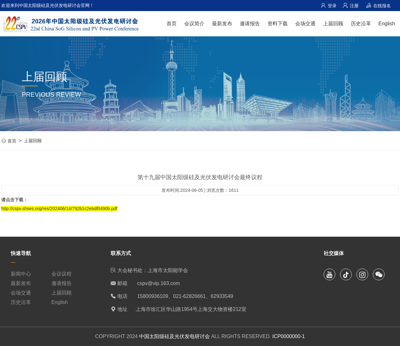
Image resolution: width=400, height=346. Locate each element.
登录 (329, 5)
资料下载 (278, 23)
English (387, 23)
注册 (351, 5)
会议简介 (194, 23)
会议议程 (61, 273)
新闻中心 (21, 273)
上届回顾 (333, 23)
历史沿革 (361, 23)
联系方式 (121, 253)
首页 (172, 23)
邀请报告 (250, 23)
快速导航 (21, 253)
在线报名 (378, 5)
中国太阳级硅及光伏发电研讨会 (174, 336)
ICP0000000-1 (288, 336)
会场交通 (305, 23)
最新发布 (222, 23)
